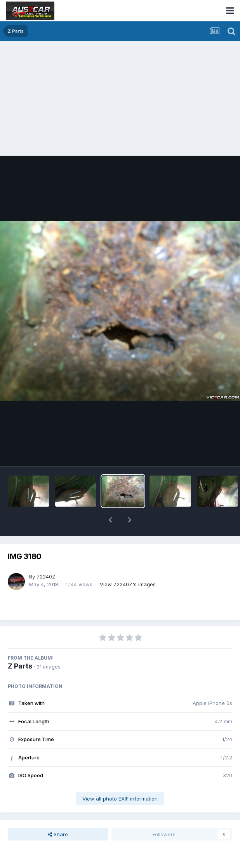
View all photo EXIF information (120, 778)
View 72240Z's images (128, 564)
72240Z (46, 556)
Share (58, 814)
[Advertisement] (122, 99)
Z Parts (20, 646)
